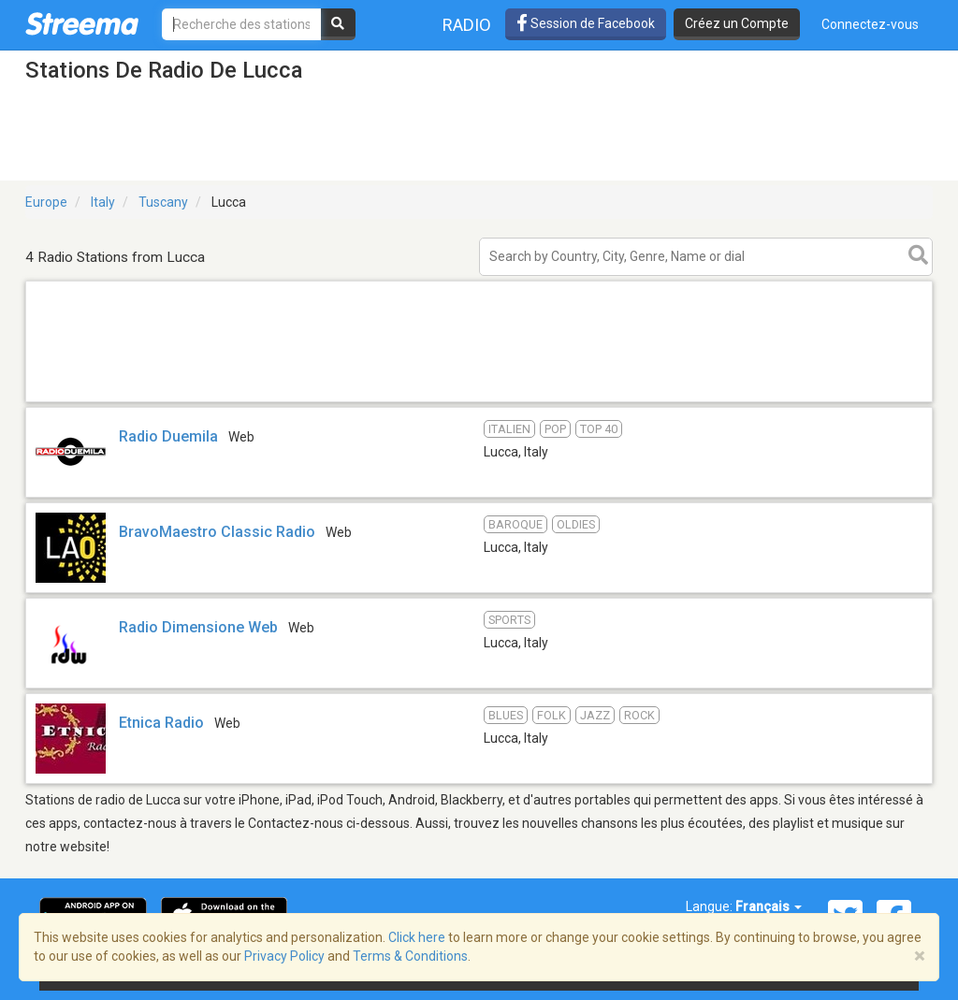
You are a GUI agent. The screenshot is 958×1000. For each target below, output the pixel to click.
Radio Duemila (168, 436)
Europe (46, 202)
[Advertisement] (479, 401)
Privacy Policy (284, 956)
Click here (416, 937)
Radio (467, 25)
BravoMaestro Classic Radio (217, 532)
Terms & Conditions (410, 956)
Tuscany (163, 202)
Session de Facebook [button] (585, 23)
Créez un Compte (737, 23)
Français (768, 906)
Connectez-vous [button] (870, 24)
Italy (103, 202)
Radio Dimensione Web (198, 627)
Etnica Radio (161, 723)
